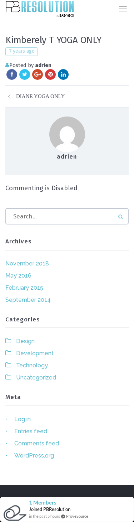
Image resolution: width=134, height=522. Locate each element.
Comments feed (36, 443)
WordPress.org (34, 455)
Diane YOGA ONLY (40, 96)
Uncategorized (36, 377)
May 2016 (18, 275)
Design (25, 341)
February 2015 (24, 287)
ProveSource (77, 516)
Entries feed (30, 431)
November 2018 (27, 263)
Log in (22, 419)
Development (35, 353)
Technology (32, 365)
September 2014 (28, 299)
